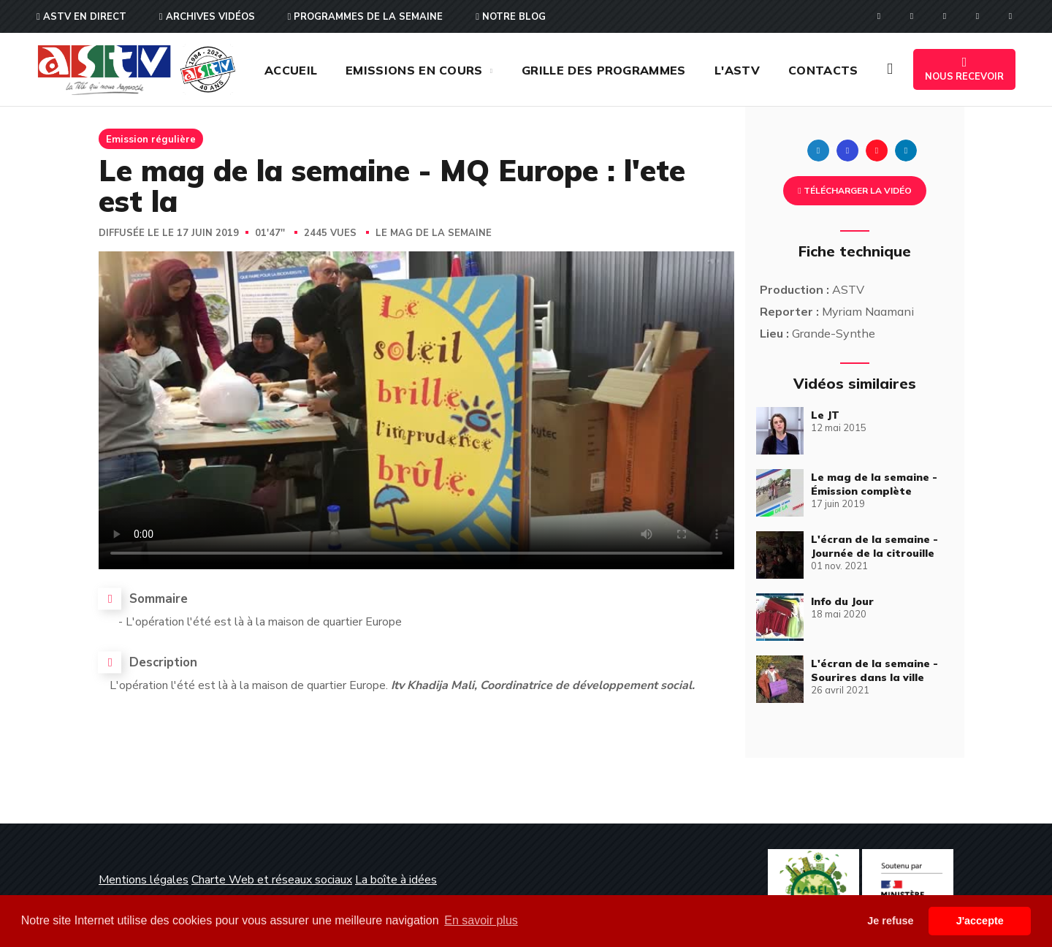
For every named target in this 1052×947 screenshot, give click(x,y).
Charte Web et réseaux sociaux (271, 880)
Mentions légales (143, 880)
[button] (890, 69)
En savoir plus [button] (481, 920)
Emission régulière (151, 139)
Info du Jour (842, 601)
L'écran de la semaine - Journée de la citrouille (874, 546)
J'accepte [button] (980, 921)
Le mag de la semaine (434, 233)
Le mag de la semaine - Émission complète (874, 484)
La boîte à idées (396, 880)
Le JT (825, 415)
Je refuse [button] (890, 921)
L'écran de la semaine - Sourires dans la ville (874, 670)
